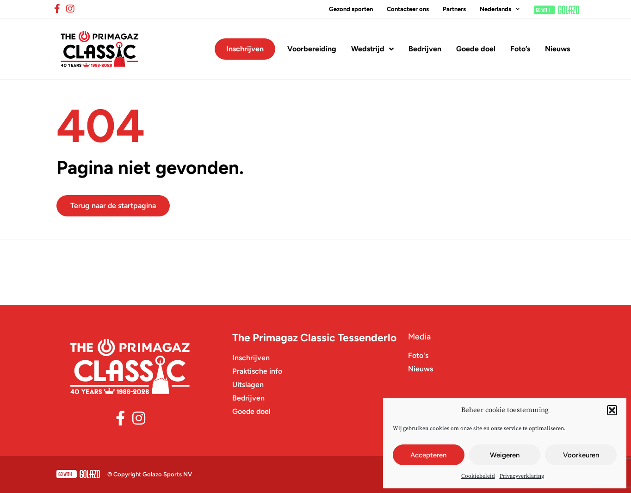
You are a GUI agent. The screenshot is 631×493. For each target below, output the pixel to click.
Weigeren (505, 455)
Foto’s (520, 48)
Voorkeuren (581, 455)
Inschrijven (245, 48)
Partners (454, 9)
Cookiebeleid (478, 476)
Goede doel (475, 48)
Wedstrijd (372, 49)
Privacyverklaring (522, 476)
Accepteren (428, 455)
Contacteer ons (408, 9)
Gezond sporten (351, 9)
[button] (612, 410)
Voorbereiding (311, 48)
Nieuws (557, 48)
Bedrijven (424, 48)
